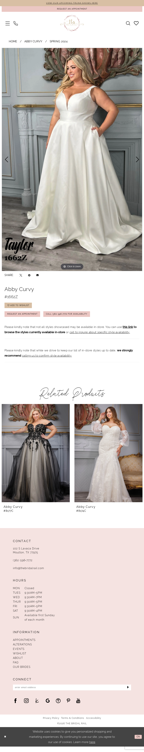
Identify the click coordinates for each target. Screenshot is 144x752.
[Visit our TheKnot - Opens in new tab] (37, 706)
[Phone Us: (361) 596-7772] (16, 24)
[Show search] (128, 25)
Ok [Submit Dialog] (138, 742)
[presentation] (36, 458)
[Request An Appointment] (72, 10)
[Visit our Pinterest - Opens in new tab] (68, 706)
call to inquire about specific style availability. (100, 336)
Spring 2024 (59, 42)
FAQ (16, 666)
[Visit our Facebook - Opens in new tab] (15, 706)
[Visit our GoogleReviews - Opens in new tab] (48, 706)
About (18, 662)
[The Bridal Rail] (72, 24)
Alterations (22, 648)
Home (13, 42)
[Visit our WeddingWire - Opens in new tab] (58, 706)
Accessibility (93, 723)
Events (18, 653)
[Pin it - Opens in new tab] (29, 276)
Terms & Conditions (72, 723)
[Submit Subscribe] (127, 692)
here (92, 747)
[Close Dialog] (5, 742)
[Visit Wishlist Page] (136, 24)
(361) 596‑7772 (22, 564)
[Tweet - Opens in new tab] (20, 276)
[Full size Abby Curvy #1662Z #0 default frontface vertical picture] (72, 160)
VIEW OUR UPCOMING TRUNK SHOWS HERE (72, 3)
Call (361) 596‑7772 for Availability (77, 318)
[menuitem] (8, 24)
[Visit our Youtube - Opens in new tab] (78, 706)
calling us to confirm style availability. (47, 360)
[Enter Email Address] (72, 692)
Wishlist (19, 657)
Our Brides (21, 671)
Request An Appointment (25, 318)
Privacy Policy (51, 723)
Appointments (24, 644)
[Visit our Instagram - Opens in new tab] (26, 706)
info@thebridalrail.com (28, 572)
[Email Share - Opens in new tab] (37, 276)
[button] (8, 24)
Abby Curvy (33, 42)
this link (128, 331)
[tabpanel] (72, 160)
